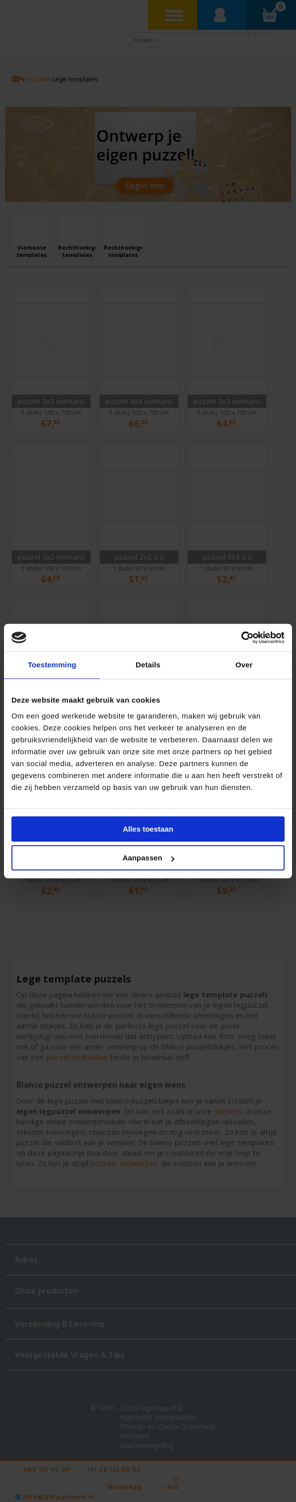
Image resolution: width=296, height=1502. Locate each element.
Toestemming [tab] (52, 664)
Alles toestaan (148, 829)
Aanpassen (148, 857)
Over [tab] (244, 664)
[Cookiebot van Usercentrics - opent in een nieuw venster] (241, 637)
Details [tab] (148, 664)
